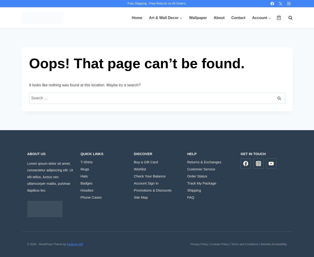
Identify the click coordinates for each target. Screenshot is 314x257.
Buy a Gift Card (146, 162)
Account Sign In (146, 183)
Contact (238, 18)
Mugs (84, 169)
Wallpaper (198, 18)
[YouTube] (271, 163)
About (219, 18)
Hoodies (86, 190)
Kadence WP (75, 244)
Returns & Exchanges (204, 162)
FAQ (190, 197)
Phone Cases (91, 197)
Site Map (141, 197)
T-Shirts (86, 162)
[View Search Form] (288, 18)
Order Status (197, 176)
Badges (86, 183)
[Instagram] (289, 3)
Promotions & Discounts (152, 190)
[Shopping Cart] (279, 18)
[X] (280, 3)
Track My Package (201, 183)
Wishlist (140, 169)
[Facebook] (272, 3)
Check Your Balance (150, 176)
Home (137, 18)
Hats (84, 176)
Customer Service (201, 169)
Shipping (194, 190)
